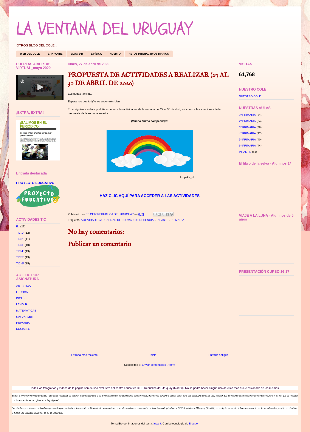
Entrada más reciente (84, 354)
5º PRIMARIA (247, 139)
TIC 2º (20, 239)
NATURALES (24, 316)
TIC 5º (20, 257)
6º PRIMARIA (247, 145)
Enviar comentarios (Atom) (158, 364)
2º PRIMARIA (247, 121)
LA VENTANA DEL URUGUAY (104, 29)
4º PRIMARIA (247, 133)
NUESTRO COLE (250, 96)
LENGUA (22, 304)
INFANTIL (163, 220)
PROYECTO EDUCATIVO (35, 183)
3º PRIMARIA (247, 127)
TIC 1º (20, 232)
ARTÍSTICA (23, 285)
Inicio (153, 354)
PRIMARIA (177, 220)
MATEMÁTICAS (26, 310)
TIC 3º (20, 245)
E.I (18, 226)
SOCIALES (23, 328)
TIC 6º (20, 263)
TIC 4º (20, 251)
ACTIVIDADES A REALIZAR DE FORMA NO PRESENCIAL (118, 220)
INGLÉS (21, 298)
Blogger (193, 423)
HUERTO (115, 53)
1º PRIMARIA (247, 114)
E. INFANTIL (55, 53)
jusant (157, 423)
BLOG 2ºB (76, 53)
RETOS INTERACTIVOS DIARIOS (149, 53)
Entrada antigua (218, 354)
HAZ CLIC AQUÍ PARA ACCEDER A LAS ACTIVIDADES (150, 196)
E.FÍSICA (96, 53)
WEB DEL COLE (30, 53)
